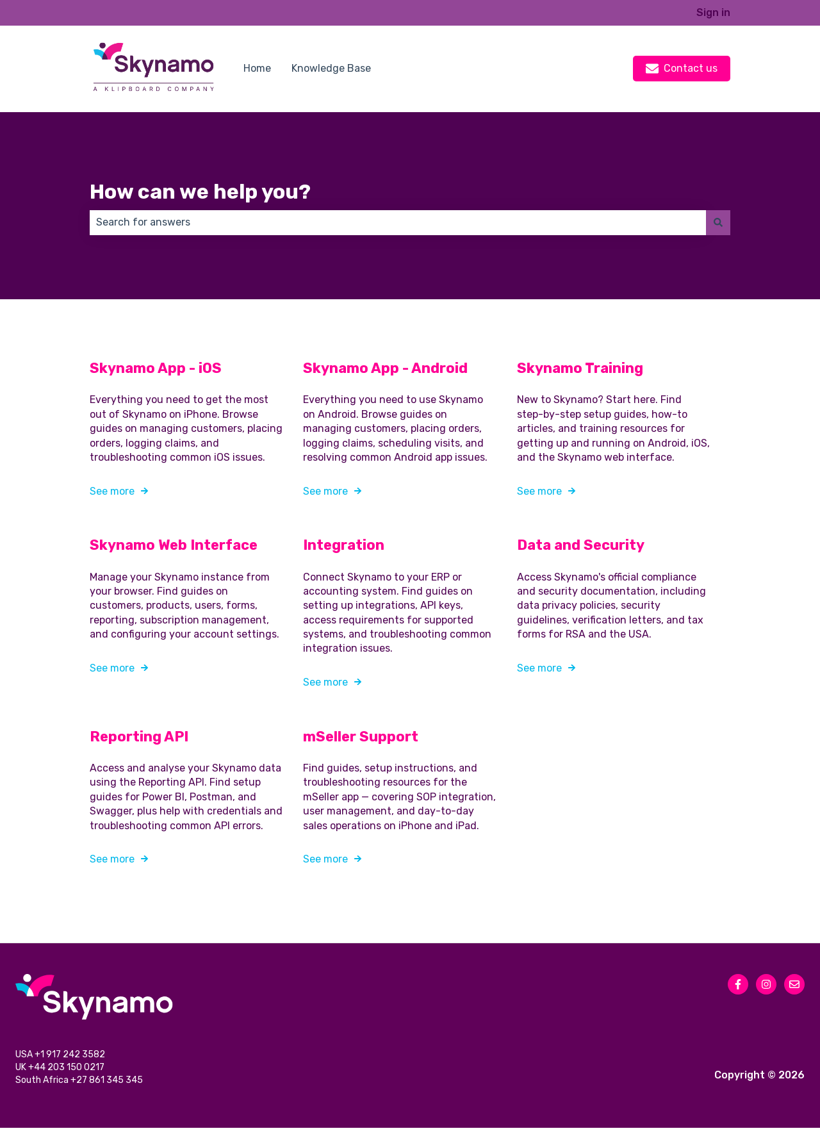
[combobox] (398, 222)
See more (112, 490)
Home (257, 68)
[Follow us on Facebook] (738, 984)
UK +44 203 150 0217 (60, 1069)
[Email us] (794, 984)
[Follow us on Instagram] (766, 984)
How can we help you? (200, 191)
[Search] (718, 222)
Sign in (713, 12)
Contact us (682, 68)
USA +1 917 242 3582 (61, 1055)
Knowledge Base (331, 68)
